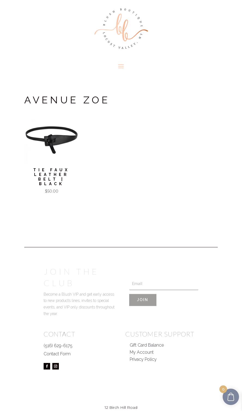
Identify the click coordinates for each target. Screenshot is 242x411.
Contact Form (57, 365)
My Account (142, 363)
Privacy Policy (143, 370)
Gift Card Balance (147, 356)
